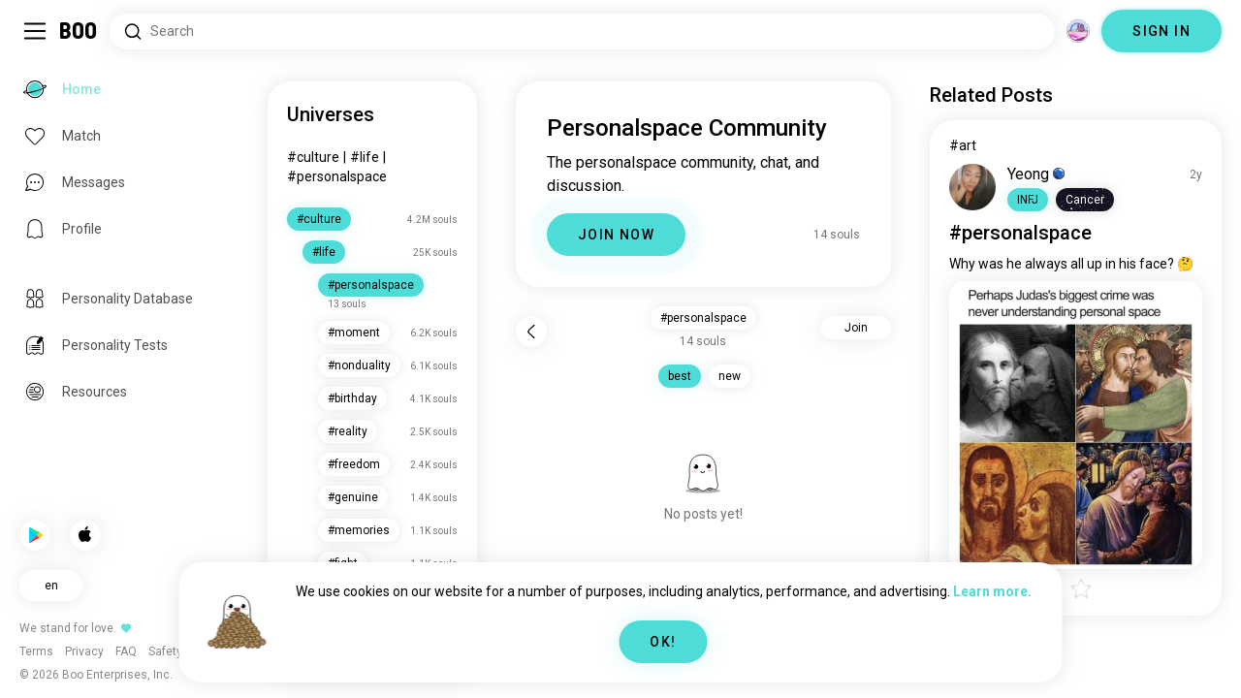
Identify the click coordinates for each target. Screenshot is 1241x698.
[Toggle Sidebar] (34, 31)
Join (856, 327)
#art (962, 145)
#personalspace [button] (703, 318)
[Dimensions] (1078, 31)
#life (364, 157)
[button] (1027, 199)
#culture (313, 157)
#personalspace (337, 176)
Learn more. (992, 591)
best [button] (679, 376)
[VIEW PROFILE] (972, 187)
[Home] (79, 31)
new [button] (729, 376)
